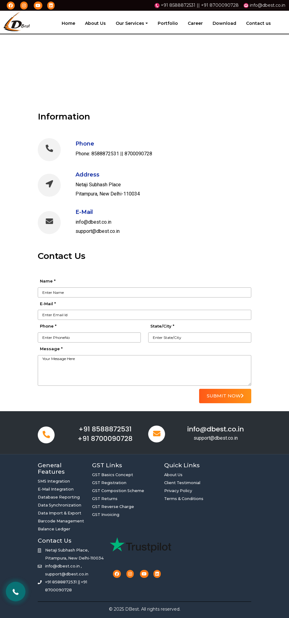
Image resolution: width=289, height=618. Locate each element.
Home (68, 23)
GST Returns (105, 498)
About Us (95, 23)
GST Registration (109, 482)
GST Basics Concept (112, 474)
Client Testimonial (182, 482)
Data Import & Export (59, 513)
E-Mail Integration (56, 489)
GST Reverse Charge (113, 506)
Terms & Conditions (183, 498)
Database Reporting (59, 497)
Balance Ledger (54, 529)
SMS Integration (54, 481)
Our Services (130, 23)
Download (224, 23)
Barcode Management (61, 521)
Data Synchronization (59, 505)
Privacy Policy (178, 490)
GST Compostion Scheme (118, 490)
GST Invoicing (105, 514)
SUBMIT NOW (225, 396)
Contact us (258, 23)
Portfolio (168, 23)
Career (195, 23)
